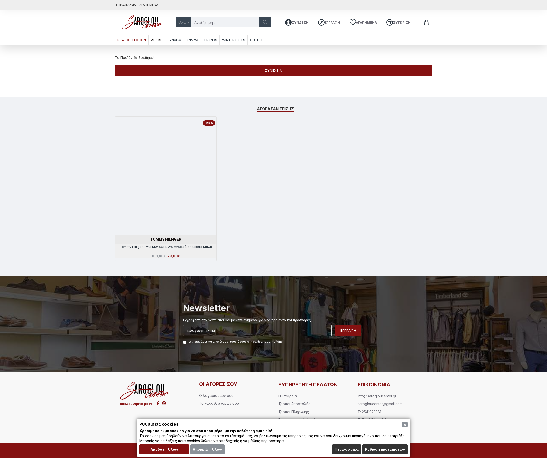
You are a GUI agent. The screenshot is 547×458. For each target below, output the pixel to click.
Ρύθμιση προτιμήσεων (385, 449)
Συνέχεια (273, 70)
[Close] (405, 424)
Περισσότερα (347, 449)
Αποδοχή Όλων (164, 449)
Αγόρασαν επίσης (275, 108)
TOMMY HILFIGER (165, 239)
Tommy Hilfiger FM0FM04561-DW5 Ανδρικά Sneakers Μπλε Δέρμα (166, 247)
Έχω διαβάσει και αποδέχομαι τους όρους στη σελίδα (233, 342)
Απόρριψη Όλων (207, 449)
